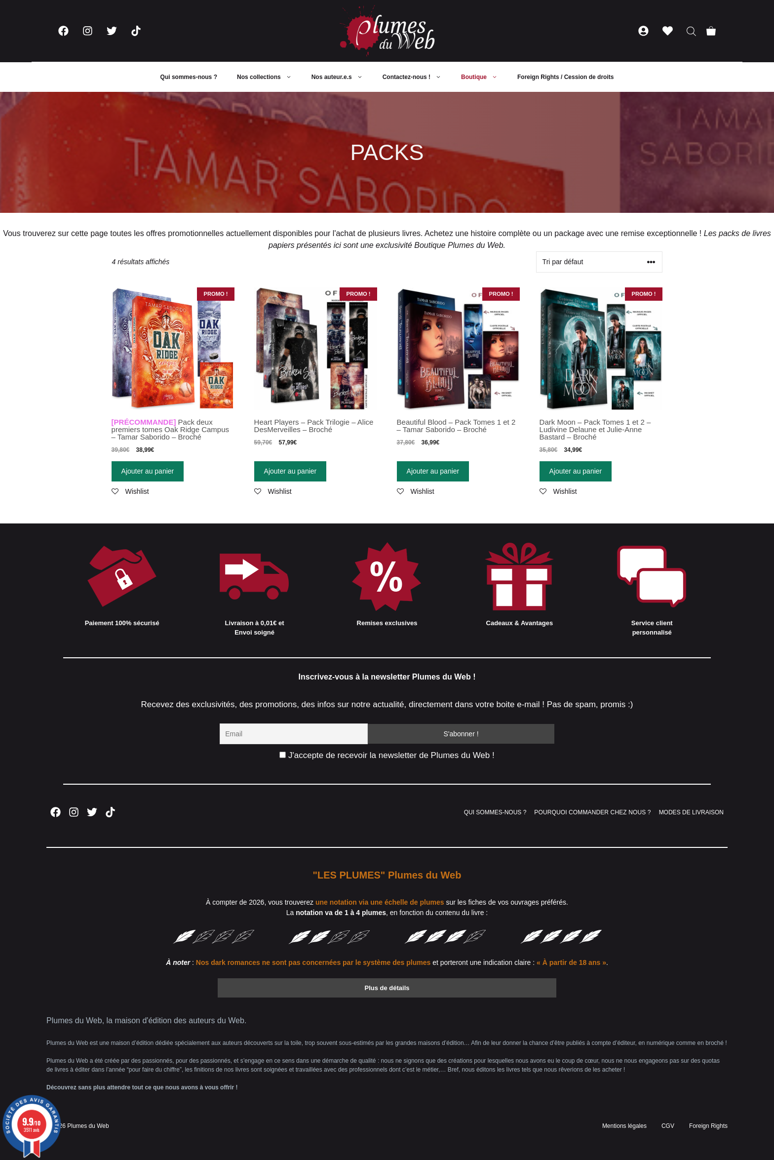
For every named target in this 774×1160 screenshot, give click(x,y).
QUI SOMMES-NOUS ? (495, 812)
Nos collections (269, 77)
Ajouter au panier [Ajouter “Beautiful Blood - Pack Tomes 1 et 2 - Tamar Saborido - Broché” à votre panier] (433, 471)
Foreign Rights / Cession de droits (565, 77)
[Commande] (599, 262)
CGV (667, 1125)
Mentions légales (624, 1125)
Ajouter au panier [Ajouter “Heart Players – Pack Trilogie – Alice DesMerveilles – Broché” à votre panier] (290, 471)
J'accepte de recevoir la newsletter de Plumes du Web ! (386, 755)
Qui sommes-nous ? (188, 77)
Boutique (484, 77)
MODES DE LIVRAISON (691, 812)
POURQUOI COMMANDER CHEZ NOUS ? (592, 812)
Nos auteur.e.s (342, 77)
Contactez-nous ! (417, 77)
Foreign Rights (708, 1125)
